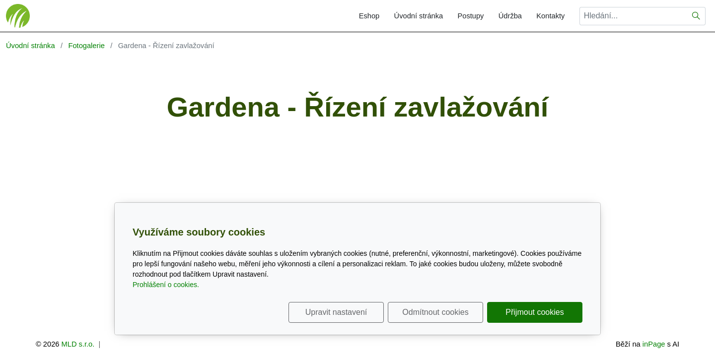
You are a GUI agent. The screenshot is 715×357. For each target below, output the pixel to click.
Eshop (369, 16)
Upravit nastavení (336, 312)
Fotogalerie (86, 46)
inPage (654, 344)
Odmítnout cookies (435, 312)
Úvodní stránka (418, 16)
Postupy (470, 16)
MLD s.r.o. (78, 344)
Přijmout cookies (534, 312)
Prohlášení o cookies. (166, 285)
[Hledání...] (633, 16)
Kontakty (550, 16)
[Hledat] (696, 16)
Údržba (510, 16)
